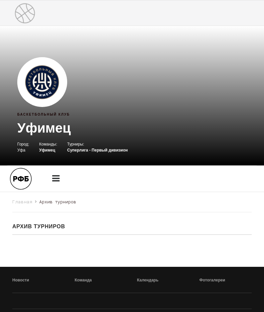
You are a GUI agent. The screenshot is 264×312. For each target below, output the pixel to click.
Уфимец (44, 128)
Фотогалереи (212, 280)
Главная (22, 202)
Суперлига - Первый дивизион (97, 150)
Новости (20, 280)
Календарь (148, 280)
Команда (83, 280)
